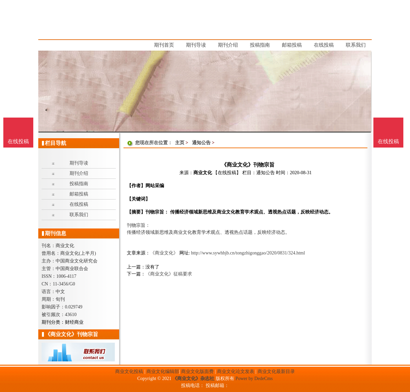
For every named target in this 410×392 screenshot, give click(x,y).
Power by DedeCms (254, 378)
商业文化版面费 (197, 371)
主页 (179, 142)
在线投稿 (388, 141)
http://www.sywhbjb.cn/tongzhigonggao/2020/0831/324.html (248, 252)
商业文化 (202, 172)
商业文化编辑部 (162, 371)
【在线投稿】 (227, 172)
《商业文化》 (164, 252)
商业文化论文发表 (235, 371)
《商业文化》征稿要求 (168, 273)
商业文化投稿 (129, 371)
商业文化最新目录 (276, 371)
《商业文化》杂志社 (193, 378)
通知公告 (201, 142)
